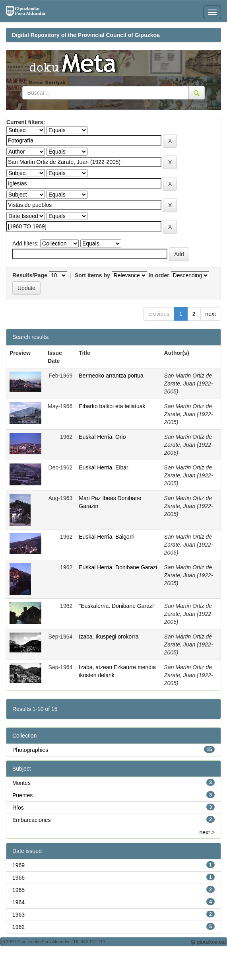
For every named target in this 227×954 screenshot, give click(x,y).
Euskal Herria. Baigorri (106, 536)
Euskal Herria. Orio (102, 437)
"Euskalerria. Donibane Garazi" (117, 606)
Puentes (22, 795)
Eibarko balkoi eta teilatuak (112, 406)
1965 (18, 890)
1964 (18, 902)
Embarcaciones (31, 820)
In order (159, 275)
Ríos (18, 807)
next (211, 314)
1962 (18, 927)
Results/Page (29, 275)
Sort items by (92, 275)
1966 (18, 877)
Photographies (30, 750)
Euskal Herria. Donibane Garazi (118, 567)
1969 (18, 865)
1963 (18, 914)
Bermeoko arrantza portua (111, 375)
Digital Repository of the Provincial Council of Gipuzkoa (86, 35)
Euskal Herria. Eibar (103, 467)
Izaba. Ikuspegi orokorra (108, 636)
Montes (21, 783)
